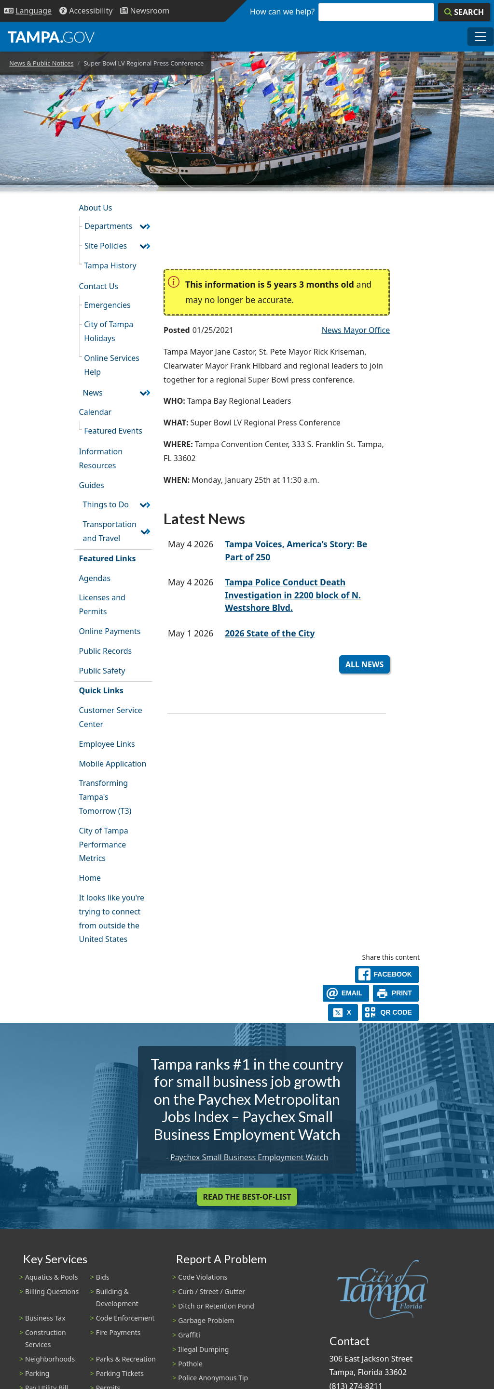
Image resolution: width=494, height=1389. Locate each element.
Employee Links (107, 744)
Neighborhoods (50, 1358)
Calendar (95, 412)
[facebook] (387, 974)
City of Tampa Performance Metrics (103, 844)
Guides (91, 485)
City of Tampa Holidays (108, 331)
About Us (95, 207)
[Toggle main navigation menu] (480, 36)
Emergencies (107, 305)
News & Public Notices (41, 63)
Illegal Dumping (203, 1349)
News (93, 392)
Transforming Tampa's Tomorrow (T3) (105, 797)
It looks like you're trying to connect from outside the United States (111, 918)
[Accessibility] (85, 11)
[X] (343, 1012)
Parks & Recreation (126, 1358)
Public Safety (102, 670)
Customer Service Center (110, 717)
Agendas (94, 578)
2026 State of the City (270, 633)
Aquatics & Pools (51, 1277)
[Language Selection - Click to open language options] (27, 11)
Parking (37, 1373)
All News (364, 664)
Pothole (190, 1363)
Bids (103, 1277)
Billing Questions (52, 1291)
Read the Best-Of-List (247, 1196)
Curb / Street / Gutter (211, 1291)
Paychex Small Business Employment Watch (249, 1157)
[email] (346, 993)
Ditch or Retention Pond (216, 1305)
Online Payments (110, 631)
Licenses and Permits (102, 604)
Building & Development (117, 1297)
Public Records (105, 651)
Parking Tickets (120, 1373)
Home (90, 878)
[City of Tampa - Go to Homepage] (51, 37)
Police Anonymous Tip (213, 1377)
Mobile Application (113, 763)
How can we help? (282, 11)
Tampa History (110, 265)
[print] (396, 993)
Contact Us (98, 286)
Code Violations (202, 1277)
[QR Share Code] (390, 1012)
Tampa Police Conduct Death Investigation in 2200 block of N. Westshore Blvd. (293, 594)
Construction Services (45, 1338)
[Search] (464, 12)
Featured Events (113, 430)
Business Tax (45, 1318)
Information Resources (101, 458)
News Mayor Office (356, 330)
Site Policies (105, 245)
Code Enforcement (125, 1318)
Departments (108, 226)
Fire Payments (118, 1332)
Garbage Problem (206, 1320)
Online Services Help (111, 365)
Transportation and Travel (110, 531)
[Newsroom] (144, 11)
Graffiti (189, 1334)
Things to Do (106, 504)
